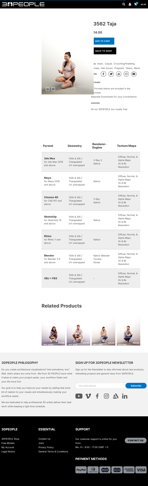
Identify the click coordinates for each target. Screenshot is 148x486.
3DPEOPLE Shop (10, 438)
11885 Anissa (47, 344)
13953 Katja (97, 344)
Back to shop (103, 51)
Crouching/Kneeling (124, 63)
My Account (7, 447)
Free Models (8, 443)
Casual (108, 63)
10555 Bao (121, 344)
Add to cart (102, 41)
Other (51, 10)
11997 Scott (72, 344)
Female (95, 68)
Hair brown (107, 68)
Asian (100, 63)
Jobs (41, 443)
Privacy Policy (46, 447)
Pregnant (119, 68)
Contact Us (44, 438)
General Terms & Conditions (53, 451)
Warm (137, 68)
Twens (128, 68)
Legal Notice (8, 451)
